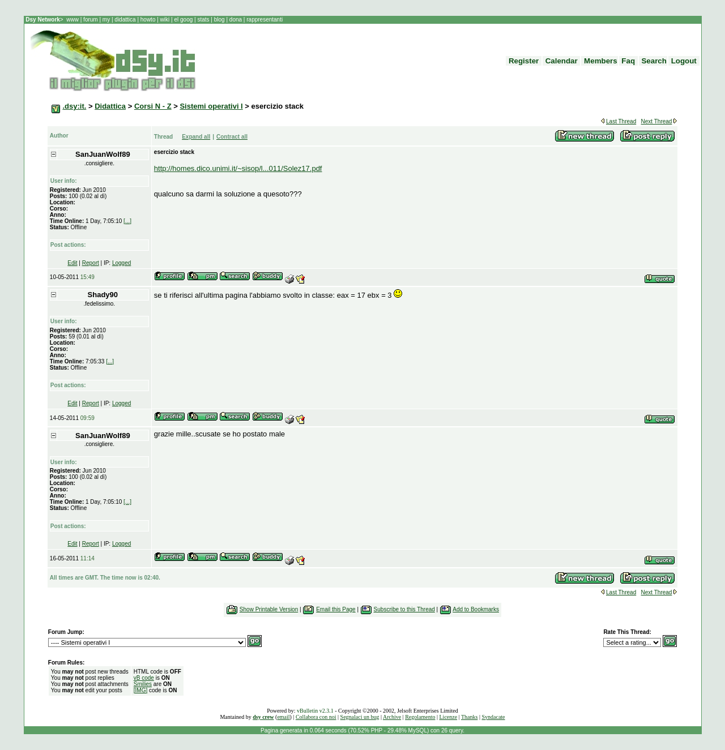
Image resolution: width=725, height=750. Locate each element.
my (107, 19)
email (283, 717)
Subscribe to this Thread (404, 609)
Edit (72, 263)
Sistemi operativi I (211, 106)
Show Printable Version (269, 609)
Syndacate (493, 717)
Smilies (143, 684)
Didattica (110, 106)
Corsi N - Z (153, 106)
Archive (392, 717)
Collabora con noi (316, 717)
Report (90, 263)
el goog (184, 19)
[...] (127, 221)
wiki (165, 19)
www (73, 19)
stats (204, 19)
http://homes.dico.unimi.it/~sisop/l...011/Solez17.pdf (238, 168)
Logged (121, 263)
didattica (125, 19)
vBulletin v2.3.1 (315, 711)
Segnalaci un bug (359, 717)
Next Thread (656, 121)
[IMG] (140, 690)
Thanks (469, 717)
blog (219, 19)
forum (90, 19)
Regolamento (420, 717)
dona (236, 19)
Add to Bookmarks (476, 609)
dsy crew (263, 717)
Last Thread (621, 121)
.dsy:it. (74, 106)
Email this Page (335, 609)
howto (148, 19)
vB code (144, 678)
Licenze (449, 717)
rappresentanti (264, 19)
